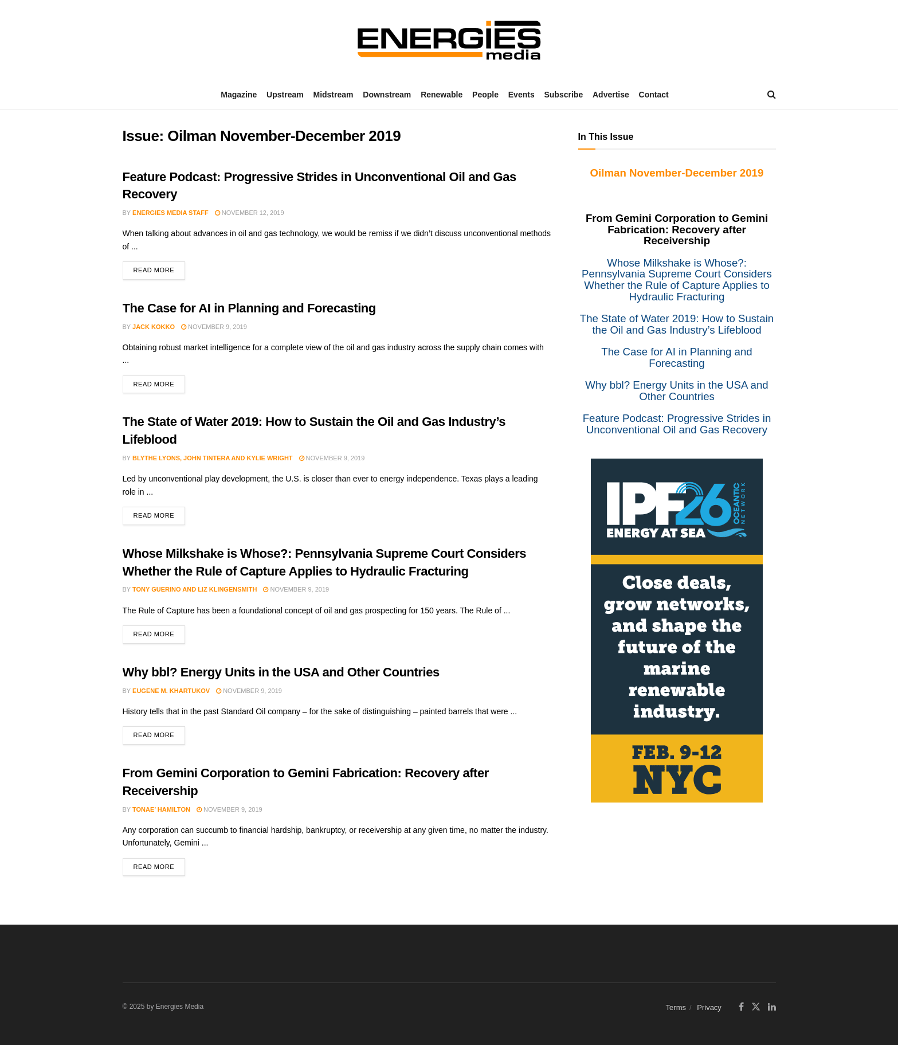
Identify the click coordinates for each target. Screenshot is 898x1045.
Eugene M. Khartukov (171, 690)
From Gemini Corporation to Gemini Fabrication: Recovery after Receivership (677, 229)
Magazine (239, 94)
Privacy (709, 1007)
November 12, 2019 (249, 212)
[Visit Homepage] (449, 40)
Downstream (387, 94)
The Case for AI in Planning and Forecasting (249, 308)
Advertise (611, 94)
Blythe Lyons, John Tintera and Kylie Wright (212, 458)
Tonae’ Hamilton (161, 809)
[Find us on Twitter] (755, 1007)
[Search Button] (771, 94)
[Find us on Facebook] (741, 1007)
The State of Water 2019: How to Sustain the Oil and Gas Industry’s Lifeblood (677, 324)
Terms (676, 1007)
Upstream (285, 94)
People (485, 94)
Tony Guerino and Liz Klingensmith (194, 589)
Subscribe (563, 94)
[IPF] (677, 630)
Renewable (441, 94)
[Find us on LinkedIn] (772, 1007)
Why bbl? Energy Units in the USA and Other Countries (281, 672)
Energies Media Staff (170, 212)
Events (521, 94)
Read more (160, 267)
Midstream (333, 94)
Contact (654, 94)
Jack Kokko (153, 326)
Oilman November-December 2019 (677, 173)
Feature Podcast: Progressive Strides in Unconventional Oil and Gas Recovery (677, 424)
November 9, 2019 (214, 326)
